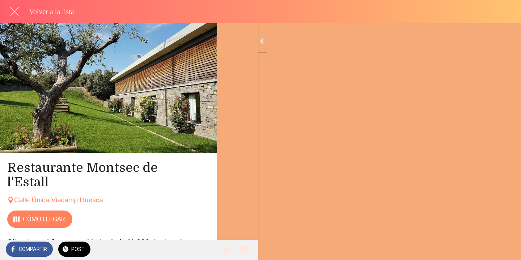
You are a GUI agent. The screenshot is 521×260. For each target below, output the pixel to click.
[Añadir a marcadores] (185, 250)
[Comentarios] (202, 250)
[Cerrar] (14, 11)
